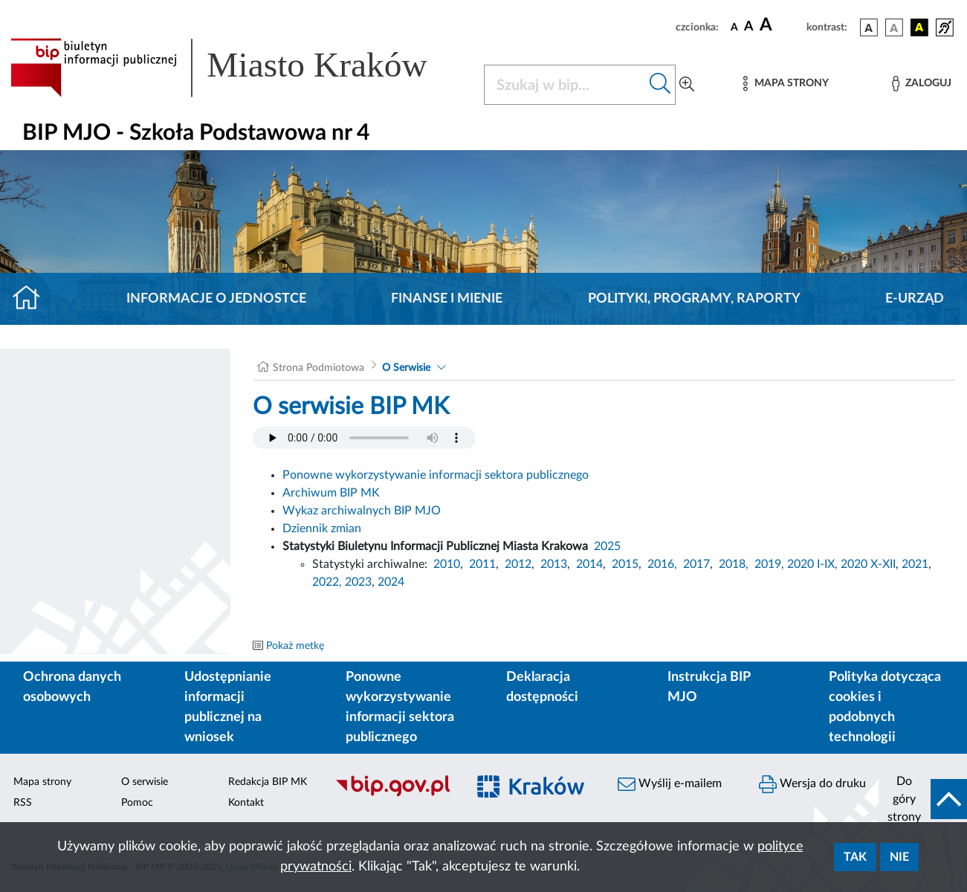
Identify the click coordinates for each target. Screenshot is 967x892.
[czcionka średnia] (749, 27)
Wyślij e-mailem (670, 784)
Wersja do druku (812, 784)
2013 (553, 564)
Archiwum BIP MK (331, 493)
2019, (769, 564)
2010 (446, 564)
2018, (733, 564)
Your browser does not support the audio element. (364, 438)
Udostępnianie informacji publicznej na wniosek (227, 707)
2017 (696, 564)
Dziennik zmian (321, 528)
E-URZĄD (914, 299)
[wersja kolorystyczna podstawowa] (869, 27)
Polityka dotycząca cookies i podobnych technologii (885, 707)
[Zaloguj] (921, 83)
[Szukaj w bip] (660, 85)
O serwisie (144, 782)
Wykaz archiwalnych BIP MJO (361, 511)
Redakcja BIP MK (267, 782)
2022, (328, 582)
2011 (482, 564)
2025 (607, 546)
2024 (391, 582)
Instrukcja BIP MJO (708, 687)
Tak (855, 857)
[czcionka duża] (780, 25)
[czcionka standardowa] (734, 27)
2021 (915, 564)
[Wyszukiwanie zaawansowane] (686, 84)
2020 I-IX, (812, 564)
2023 (358, 582)
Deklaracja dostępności (542, 687)
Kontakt (246, 803)
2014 (589, 564)
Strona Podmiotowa (318, 368)
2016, (662, 564)
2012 (518, 564)
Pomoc (137, 803)
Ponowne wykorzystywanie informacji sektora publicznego (435, 475)
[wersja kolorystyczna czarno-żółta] (919, 27)
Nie (899, 857)
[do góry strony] (923, 799)
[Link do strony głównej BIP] (238, 67)
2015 (625, 564)
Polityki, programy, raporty (694, 299)
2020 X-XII (868, 564)
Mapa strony (42, 782)
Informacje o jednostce (216, 299)
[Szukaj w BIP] (565, 85)
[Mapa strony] (786, 83)
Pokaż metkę (295, 646)
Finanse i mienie (446, 299)
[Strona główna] (32, 299)
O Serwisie (406, 368)
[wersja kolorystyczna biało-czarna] (894, 27)
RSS (22, 803)
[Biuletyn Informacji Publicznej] (393, 794)
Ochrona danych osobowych (72, 687)
